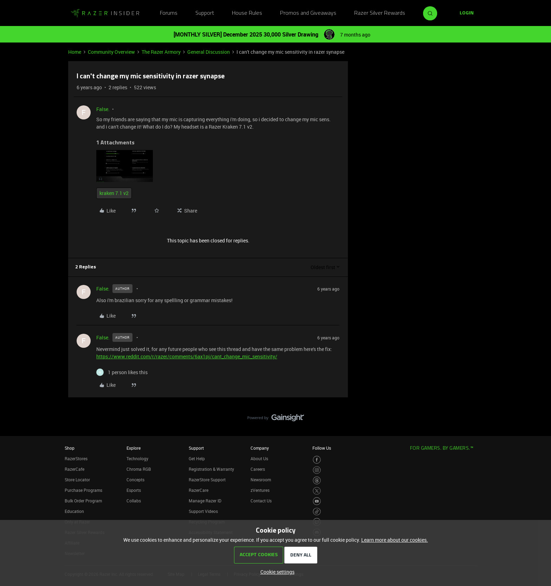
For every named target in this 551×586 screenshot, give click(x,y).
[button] (466, 13)
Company (260, 448)
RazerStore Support (207, 479)
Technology (137, 458)
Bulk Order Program (83, 500)
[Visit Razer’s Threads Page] (316, 480)
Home (74, 51)
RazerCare (198, 490)
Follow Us (321, 448)
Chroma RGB (139, 469)
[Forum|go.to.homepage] (105, 13)
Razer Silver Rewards (379, 13)
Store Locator (77, 479)
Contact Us (261, 500)
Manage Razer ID (205, 500)
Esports (134, 490)
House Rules (247, 13)
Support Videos (203, 511)
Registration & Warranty (211, 469)
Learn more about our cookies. (394, 539)
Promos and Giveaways (308, 13)
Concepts (135, 479)
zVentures (260, 490)
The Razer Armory (161, 51)
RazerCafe (74, 469)
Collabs (134, 500)
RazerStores (76, 458)
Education (74, 511)
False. (103, 109)
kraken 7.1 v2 (114, 193)
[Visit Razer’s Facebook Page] (316, 459)
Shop (69, 448)
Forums (168, 13)
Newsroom (261, 479)
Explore (134, 448)
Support (204, 13)
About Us (259, 458)
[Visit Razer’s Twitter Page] (316, 491)
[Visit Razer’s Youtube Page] (316, 501)
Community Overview (111, 51)
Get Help (197, 458)
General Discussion (208, 51)
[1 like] (122, 372)
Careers (258, 469)
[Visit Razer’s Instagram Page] (316, 470)
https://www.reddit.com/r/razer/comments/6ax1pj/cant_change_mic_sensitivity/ (186, 356)
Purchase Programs (83, 490)
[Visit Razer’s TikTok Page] (316, 511)
